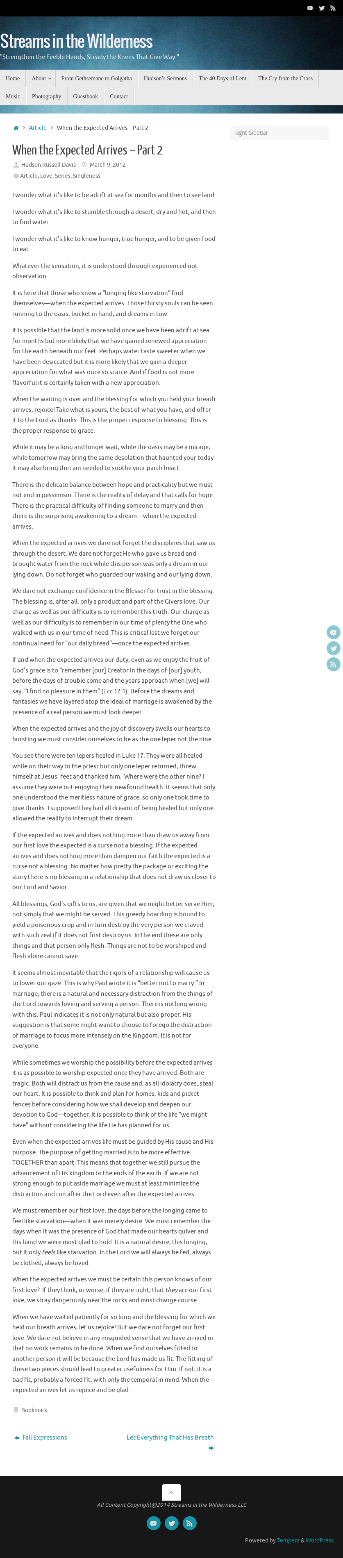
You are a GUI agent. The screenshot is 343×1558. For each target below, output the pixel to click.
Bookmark (34, 1410)
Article (38, 128)
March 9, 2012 (108, 164)
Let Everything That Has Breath (170, 1443)
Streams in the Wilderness (76, 42)
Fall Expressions (40, 1438)
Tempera (288, 1540)
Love (46, 176)
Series (62, 176)
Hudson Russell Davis (48, 164)
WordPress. (320, 1540)
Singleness (86, 176)
